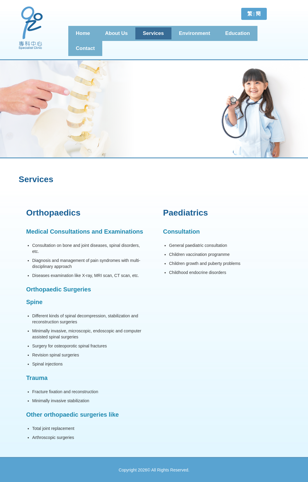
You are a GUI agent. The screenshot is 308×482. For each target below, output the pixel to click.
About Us (116, 33)
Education (237, 33)
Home (83, 33)
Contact (85, 48)
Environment (194, 33)
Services (153, 33)
